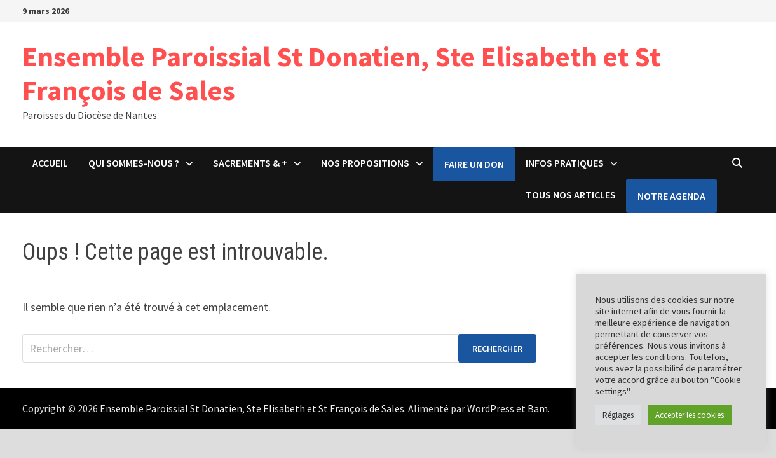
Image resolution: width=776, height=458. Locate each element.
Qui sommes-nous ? (133, 162)
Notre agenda (671, 196)
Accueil (50, 162)
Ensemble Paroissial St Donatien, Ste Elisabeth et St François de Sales (341, 73)
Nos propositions (365, 162)
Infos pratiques (565, 162)
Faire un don (474, 164)
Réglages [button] (618, 415)
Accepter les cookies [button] (689, 415)
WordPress (490, 408)
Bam (538, 408)
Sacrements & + (250, 162)
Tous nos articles (571, 194)
